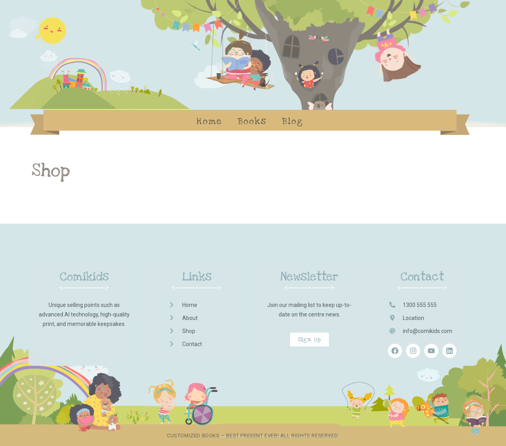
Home (209, 121)
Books (252, 121)
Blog (292, 121)
